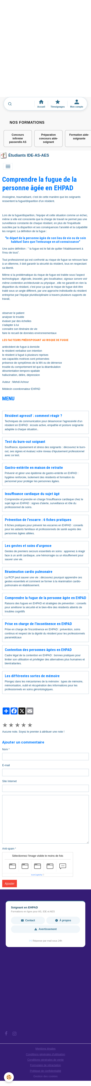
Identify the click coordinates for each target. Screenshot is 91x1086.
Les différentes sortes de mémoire (32, 676)
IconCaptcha (36, 875)
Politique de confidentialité (45, 1070)
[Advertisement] (45, 50)
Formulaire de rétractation (45, 1065)
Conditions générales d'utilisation (45, 1054)
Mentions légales (46, 1048)
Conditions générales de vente (45, 1059)
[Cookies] (9, 1077)
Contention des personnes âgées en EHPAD (38, 649)
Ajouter (9, 883)
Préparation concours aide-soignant (48, 138)
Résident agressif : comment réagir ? (33, 415)
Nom (5, 749)
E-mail (6, 765)
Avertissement (45, 929)
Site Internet (9, 781)
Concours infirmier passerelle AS (17, 138)
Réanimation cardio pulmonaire (28, 571)
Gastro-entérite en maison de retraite (34, 467)
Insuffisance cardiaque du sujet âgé (32, 494)
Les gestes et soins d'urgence (28, 545)
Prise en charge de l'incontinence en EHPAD (38, 624)
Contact (28, 920)
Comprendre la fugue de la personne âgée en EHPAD (45, 598)
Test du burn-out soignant (25, 441)
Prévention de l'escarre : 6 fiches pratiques (38, 519)
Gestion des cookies (45, 1076)
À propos (63, 920)
